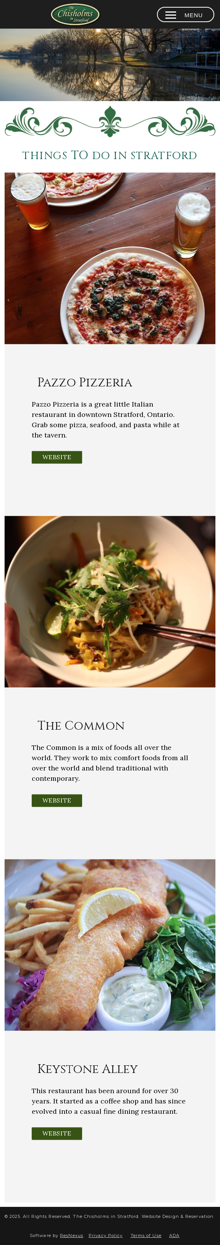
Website (56, 457)
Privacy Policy (106, 1235)
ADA (174, 1235)
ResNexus (71, 1235)
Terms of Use (146, 1235)
